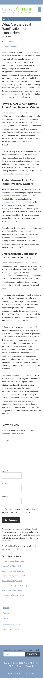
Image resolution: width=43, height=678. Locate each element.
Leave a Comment (10, 46)
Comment (6, 440)
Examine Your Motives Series (13, 571)
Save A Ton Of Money (12, 624)
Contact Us (30, 666)
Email (5, 484)
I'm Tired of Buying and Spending (14, 585)
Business (5, 19)
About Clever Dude (11, 629)
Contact (6, 613)
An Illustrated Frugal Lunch (12, 581)
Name (5, 471)
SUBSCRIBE (32, 654)
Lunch (5, 618)
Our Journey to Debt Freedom (13, 561)
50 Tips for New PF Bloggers (12, 590)
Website (5, 496)
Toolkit (6, 607)
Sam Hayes (8, 41)
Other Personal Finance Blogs (13, 595)
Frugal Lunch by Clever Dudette (14, 576)
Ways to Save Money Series (12, 566)
